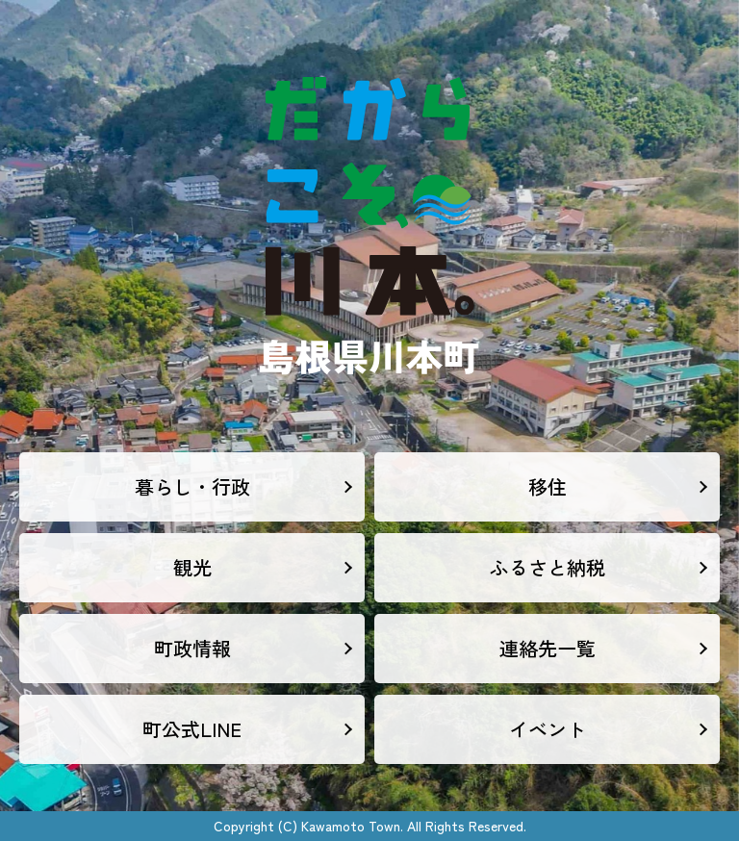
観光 (192, 567)
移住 (547, 486)
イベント (547, 729)
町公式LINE (192, 729)
